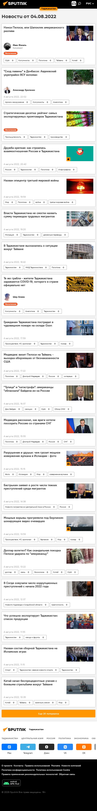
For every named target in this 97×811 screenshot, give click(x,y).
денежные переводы (52, 235)
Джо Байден (10, 409)
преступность (57, 604)
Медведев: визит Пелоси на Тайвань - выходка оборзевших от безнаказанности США (31, 358)
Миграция (9, 235)
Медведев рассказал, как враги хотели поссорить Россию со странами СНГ (29, 421)
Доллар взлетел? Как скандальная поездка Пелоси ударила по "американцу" (32, 552)
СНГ (66, 441)
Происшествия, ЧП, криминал (18, 343)
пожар (63, 343)
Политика (43, 60)
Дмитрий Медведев (31, 376)
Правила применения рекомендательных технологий (30, 774)
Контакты (18, 765)
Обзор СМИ (60, 409)
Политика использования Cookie (53, 769)
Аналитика (58, 102)
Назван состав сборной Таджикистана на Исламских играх (30, 650)
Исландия (23, 474)
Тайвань (59, 60)
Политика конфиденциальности (18, 769)
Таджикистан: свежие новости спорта (36, 670)
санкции (28, 409)
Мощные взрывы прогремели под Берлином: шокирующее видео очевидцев (34, 519)
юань (23, 572)
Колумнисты (24, 60)
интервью (68, 376)
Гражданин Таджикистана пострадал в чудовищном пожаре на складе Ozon (28, 323)
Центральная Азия (32, 738)
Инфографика (64, 169)
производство (56, 137)
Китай (74, 60)
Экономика (39, 572)
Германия (44, 539)
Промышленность (13, 137)
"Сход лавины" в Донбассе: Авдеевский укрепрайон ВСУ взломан (30, 73)
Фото (7, 474)
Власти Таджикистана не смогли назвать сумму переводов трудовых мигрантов (30, 214)
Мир (7, 202)
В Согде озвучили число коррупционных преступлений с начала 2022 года (30, 584)
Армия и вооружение (14, 102)
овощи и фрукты (33, 637)
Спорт (8, 670)
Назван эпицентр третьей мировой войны (31, 180)
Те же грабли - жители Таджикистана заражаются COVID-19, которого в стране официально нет (31, 282)
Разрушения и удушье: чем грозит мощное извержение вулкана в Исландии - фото (32, 454)
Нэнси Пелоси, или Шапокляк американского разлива (34, 29)
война (38, 202)
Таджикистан (35, 137)
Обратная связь (67, 774)
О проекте (7, 765)
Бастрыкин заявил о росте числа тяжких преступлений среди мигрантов (30, 486)
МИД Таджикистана (34, 267)
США (7, 60)
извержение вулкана (58, 474)
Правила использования (37, 765)
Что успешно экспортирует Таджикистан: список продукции (31, 617)
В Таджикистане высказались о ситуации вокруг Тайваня (30, 247)
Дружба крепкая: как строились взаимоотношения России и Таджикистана (31, 149)
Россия (8, 169)
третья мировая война (59, 202)
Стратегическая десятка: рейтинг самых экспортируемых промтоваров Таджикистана (33, 114)
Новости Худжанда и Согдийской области (23, 604)
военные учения (42, 702)
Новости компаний (71, 765)
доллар (8, 572)
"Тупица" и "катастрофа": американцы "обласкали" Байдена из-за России (28, 388)
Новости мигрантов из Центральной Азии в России (28, 507)
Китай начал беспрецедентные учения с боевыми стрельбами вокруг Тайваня (30, 682)
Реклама (55, 765)
